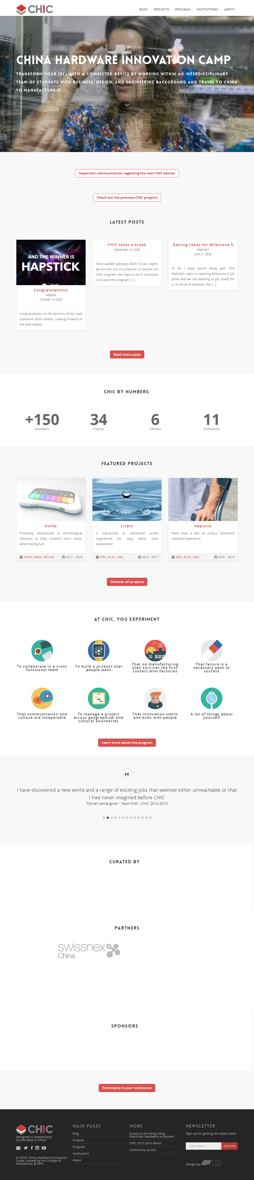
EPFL (103, 557)
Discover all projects (127, 581)
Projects (161, 9)
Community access (142, 1150)
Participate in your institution (127, 1088)
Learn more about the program (127, 742)
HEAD (38, 557)
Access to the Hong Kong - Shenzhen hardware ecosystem (151, 1135)
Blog (143, 9)
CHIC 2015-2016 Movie (145, 1143)
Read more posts (127, 354)
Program (183, 9)
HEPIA (28, 557)
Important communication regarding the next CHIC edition (127, 173)
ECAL (111, 557)
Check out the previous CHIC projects (127, 197)
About (229, 9)
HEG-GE (48, 557)
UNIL (120, 557)
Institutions (207, 9)
